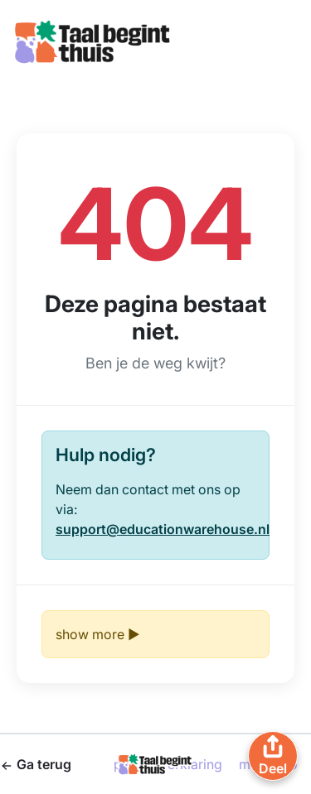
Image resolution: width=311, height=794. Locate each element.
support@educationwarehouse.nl (163, 529)
